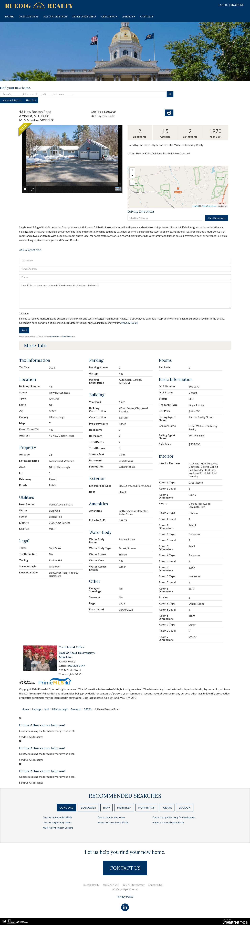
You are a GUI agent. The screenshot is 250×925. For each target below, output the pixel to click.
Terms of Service (66, 336)
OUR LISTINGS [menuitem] (28, 16)
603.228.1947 (111, 884)
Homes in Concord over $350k (113, 822)
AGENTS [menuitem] (128, 16)
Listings (36, 709)
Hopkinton (146, 807)
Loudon (185, 807)
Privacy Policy (129, 322)
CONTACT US (125, 868)
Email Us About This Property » (77, 652)
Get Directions (216, 218)
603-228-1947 (76, 665)
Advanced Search (11, 100)
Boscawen (88, 807)
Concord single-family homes (57, 822)
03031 (87, 709)
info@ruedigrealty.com (125, 889)
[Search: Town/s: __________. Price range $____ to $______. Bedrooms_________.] (83, 94)
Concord (66, 807)
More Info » (66, 657)
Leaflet (196, 206)
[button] (170, 94)
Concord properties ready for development (173, 817)
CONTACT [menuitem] (147, 16)
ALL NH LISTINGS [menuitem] (55, 16)
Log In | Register (231, 4)
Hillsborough (59, 709)
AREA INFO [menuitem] (109, 16)
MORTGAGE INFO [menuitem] (84, 16)
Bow (106, 807)
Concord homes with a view (111, 817)
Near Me (31, 100)
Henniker (124, 807)
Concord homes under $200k (57, 817)
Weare (167, 807)
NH (46, 709)
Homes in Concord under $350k (168, 822)
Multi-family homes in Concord (58, 827)
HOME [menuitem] (9, 16)
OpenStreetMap (209, 206)
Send (24, 330)
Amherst (76, 709)
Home (25, 709)
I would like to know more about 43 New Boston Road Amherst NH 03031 (125, 296)
